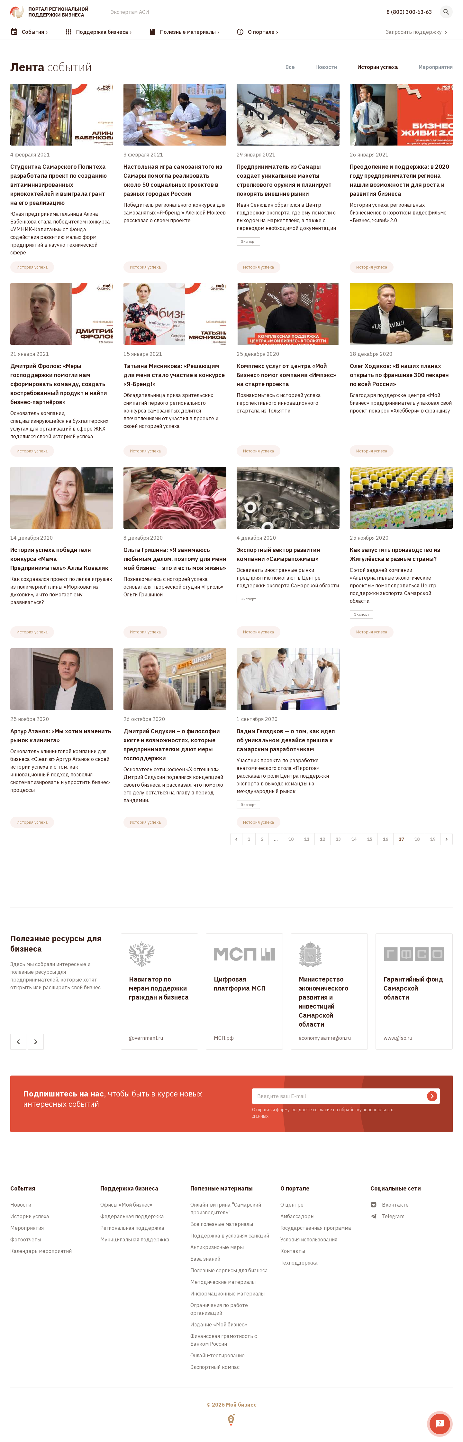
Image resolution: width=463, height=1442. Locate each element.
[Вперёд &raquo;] (446, 839)
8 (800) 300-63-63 (409, 12)
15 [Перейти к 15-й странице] (369, 839)
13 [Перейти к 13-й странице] (338, 839)
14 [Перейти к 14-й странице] (354, 839)
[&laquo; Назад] (236, 839)
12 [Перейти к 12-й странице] (322, 839)
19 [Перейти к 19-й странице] (432, 839)
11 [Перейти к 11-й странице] (306, 839)
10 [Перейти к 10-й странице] (291, 839)
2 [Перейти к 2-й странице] (262, 839)
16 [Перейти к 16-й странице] (385, 839)
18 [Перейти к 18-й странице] (417, 839)
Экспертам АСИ (130, 12)
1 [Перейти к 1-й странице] (249, 839)
